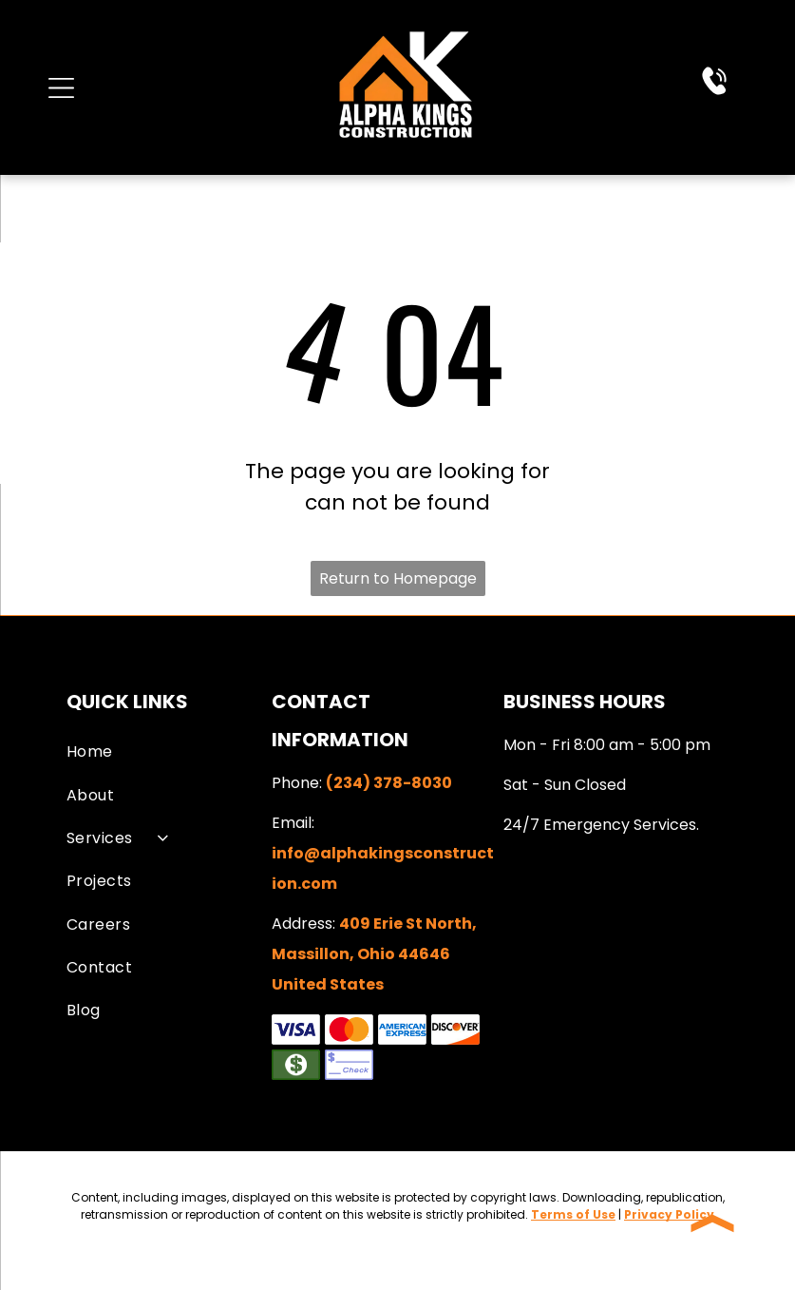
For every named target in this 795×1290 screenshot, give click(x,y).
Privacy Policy (669, 1214)
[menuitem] (165, 751)
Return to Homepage (398, 578)
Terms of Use (573, 1214)
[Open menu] (61, 88)
